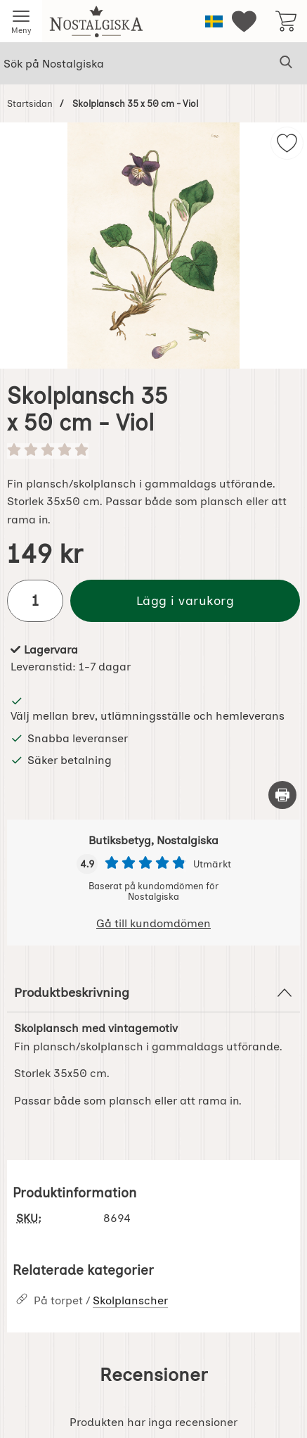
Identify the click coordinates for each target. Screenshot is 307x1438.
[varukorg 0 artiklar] (286, 21)
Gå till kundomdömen (153, 923)
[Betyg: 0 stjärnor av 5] (153, 451)
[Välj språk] (214, 21)
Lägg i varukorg (185, 600)
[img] (286, 143)
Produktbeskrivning (153, 992)
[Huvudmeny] (21, 21)
